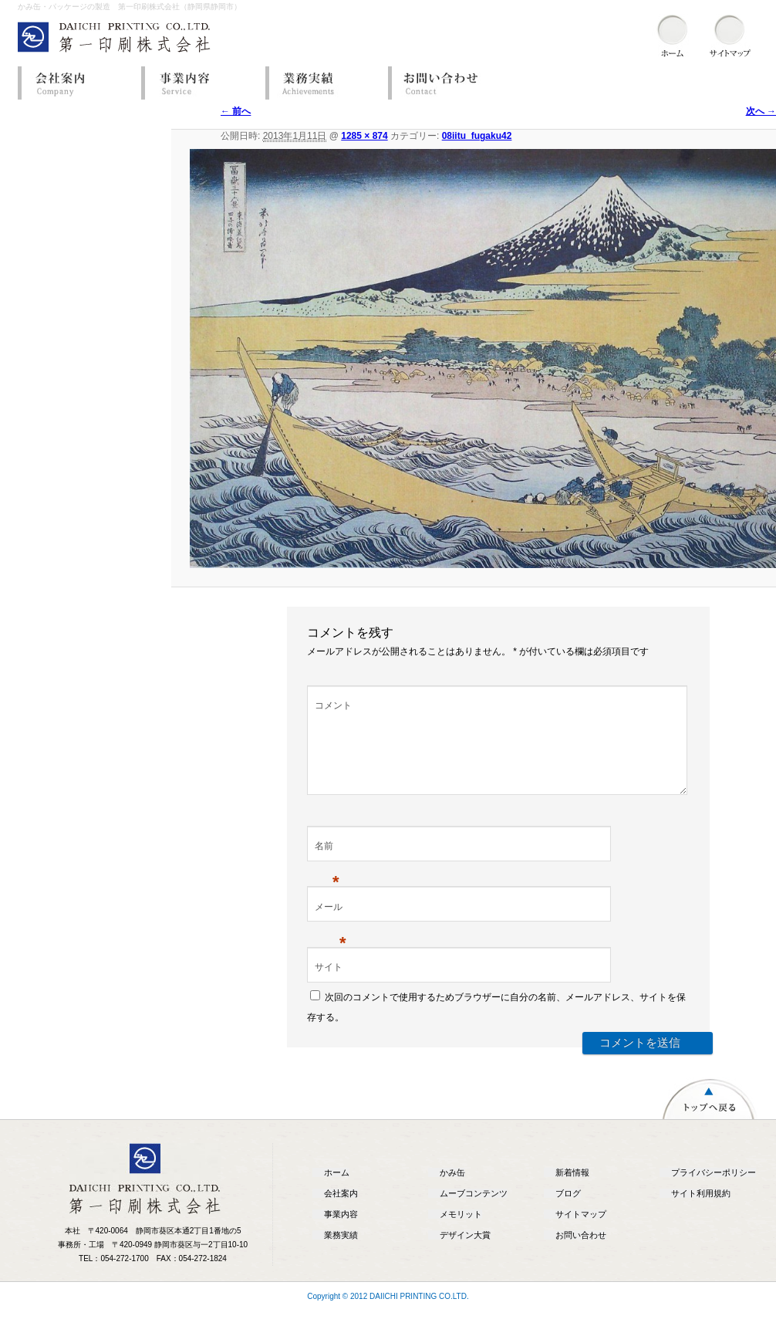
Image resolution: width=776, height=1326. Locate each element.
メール (330, 927)
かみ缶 (452, 1191)
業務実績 (322, 83)
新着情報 (572, 1191)
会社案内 (75, 83)
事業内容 (199, 83)
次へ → (761, 111)
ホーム (336, 1191)
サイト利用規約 (700, 1211)
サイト (328, 985)
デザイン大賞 (465, 1253)
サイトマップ (580, 1232)
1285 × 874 (364, 135)
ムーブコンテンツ (474, 1211)
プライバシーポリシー (713, 1191)
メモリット (461, 1232)
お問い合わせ (446, 83)
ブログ (568, 1211)
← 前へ (236, 111)
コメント (333, 705)
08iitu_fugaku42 (477, 135)
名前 (327, 866)
